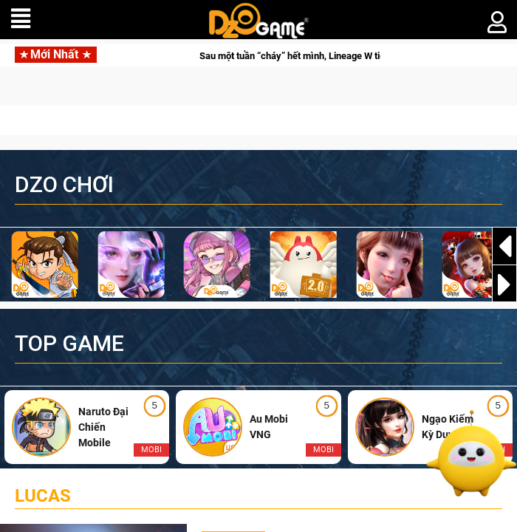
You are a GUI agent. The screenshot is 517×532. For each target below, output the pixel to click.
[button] (504, 284)
